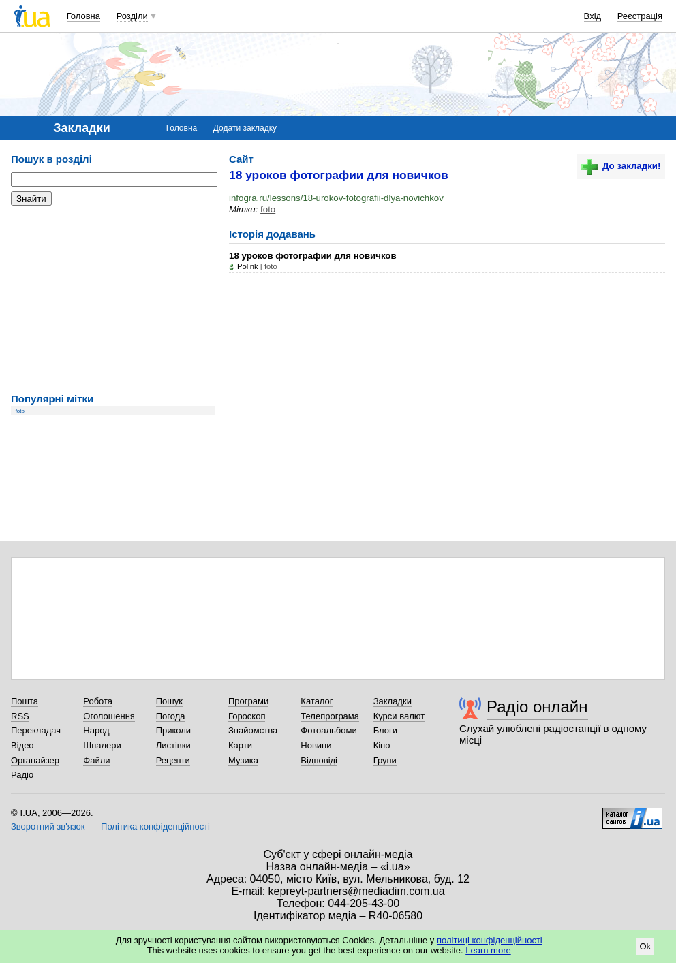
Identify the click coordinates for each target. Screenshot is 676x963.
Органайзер (35, 760)
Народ (96, 730)
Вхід (593, 16)
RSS (20, 716)
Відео (22, 745)
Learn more (487, 950)
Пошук (169, 701)
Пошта (24, 701)
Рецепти (173, 760)
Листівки (173, 745)
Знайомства (252, 730)
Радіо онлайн (537, 706)
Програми (248, 701)
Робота (97, 701)
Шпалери (102, 745)
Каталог (317, 701)
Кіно (381, 745)
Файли (96, 760)
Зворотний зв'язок (47, 826)
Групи (385, 760)
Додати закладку (245, 128)
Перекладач (36, 730)
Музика (243, 760)
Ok (645, 946)
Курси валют (399, 716)
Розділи (132, 16)
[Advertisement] (113, 300)
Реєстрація (639, 16)
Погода (170, 716)
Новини (316, 745)
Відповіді (319, 760)
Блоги (385, 730)
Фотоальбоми (328, 730)
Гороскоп (246, 716)
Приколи (173, 730)
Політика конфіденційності (155, 826)
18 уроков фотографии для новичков (338, 175)
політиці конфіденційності (489, 940)
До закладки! (620, 166)
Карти (240, 745)
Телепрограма (330, 716)
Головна (83, 16)
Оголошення (109, 716)
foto (20, 411)
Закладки (392, 701)
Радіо (22, 775)
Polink (247, 266)
